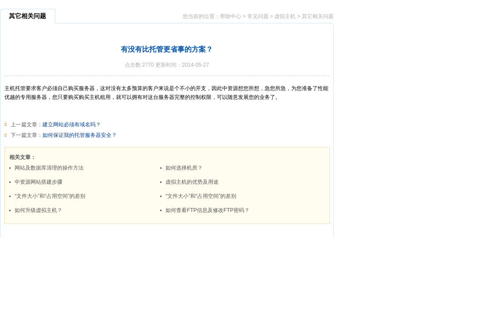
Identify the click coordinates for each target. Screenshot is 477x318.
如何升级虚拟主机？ (38, 210)
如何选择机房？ (184, 168)
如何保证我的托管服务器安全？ (79, 135)
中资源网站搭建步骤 (38, 182)
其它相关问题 (318, 16)
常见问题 (258, 16)
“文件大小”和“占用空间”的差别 (50, 196)
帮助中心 (230, 16)
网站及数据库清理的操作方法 (49, 168)
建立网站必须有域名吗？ (71, 124)
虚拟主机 (285, 16)
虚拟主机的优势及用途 (192, 182)
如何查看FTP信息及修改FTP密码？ (207, 210)
